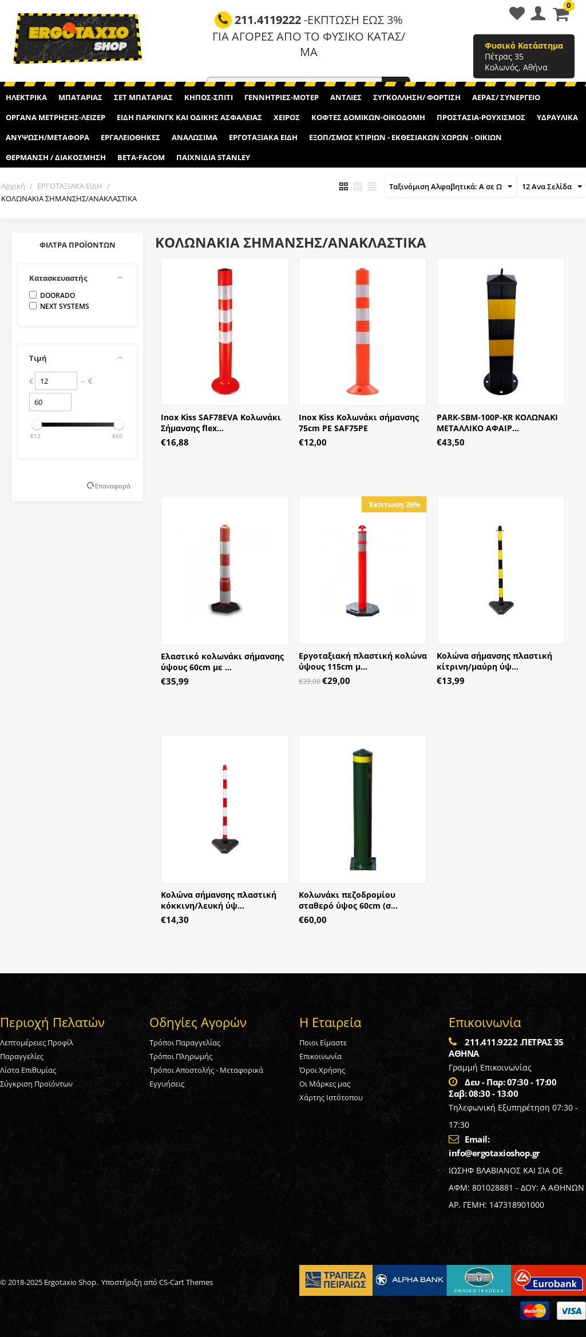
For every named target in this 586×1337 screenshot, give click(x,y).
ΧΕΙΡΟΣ (287, 117)
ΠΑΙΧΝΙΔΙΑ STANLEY (213, 157)
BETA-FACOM (141, 157)
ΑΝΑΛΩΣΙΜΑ (194, 137)
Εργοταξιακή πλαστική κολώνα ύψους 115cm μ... (363, 661)
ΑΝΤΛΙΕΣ (346, 97)
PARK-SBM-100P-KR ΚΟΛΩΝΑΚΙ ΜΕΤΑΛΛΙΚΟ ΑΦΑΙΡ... (497, 422)
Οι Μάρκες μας (324, 1084)
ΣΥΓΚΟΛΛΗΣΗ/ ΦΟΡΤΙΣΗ (417, 97)
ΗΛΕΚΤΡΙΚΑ (26, 97)
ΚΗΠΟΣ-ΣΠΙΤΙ (208, 97)
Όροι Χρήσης (322, 1070)
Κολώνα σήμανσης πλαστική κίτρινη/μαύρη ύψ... (494, 661)
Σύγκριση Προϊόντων (36, 1084)
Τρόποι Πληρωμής (180, 1056)
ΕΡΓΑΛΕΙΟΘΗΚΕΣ (130, 137)
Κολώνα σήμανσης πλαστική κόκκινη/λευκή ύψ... (218, 900)
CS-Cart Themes (186, 1282)
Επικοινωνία (320, 1056)
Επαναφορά (112, 486)
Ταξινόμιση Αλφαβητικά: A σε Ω (450, 187)
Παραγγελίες (21, 1056)
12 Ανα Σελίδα (552, 187)
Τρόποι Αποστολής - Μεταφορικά (206, 1070)
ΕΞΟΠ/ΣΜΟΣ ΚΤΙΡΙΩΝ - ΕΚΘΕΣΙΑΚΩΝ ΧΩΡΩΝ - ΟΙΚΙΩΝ (405, 137)
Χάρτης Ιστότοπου (331, 1097)
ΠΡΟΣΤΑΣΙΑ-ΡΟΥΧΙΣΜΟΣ (481, 117)
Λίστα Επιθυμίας (28, 1070)
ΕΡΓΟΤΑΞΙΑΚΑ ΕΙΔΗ (263, 137)
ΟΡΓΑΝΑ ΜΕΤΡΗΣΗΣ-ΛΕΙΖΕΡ (55, 117)
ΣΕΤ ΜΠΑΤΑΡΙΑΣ (143, 97)
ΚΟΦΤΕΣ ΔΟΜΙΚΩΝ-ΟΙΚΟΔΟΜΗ (368, 117)
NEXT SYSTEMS (59, 306)
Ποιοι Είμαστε (323, 1042)
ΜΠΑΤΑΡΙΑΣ (80, 97)
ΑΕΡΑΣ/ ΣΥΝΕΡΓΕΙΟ (506, 97)
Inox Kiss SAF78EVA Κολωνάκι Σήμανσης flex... (221, 422)
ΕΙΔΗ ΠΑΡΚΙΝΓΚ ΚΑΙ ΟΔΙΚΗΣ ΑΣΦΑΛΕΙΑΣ (189, 117)
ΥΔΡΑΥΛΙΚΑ (557, 117)
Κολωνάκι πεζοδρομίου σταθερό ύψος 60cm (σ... (348, 900)
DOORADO (52, 295)
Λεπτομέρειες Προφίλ (36, 1042)
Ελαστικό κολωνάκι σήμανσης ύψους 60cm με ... (222, 662)
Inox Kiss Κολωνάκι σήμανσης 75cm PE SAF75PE (359, 422)
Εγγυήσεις (166, 1084)
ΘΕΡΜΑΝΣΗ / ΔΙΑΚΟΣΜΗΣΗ (56, 157)
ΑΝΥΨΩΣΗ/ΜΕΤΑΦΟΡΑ (47, 137)
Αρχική (13, 186)
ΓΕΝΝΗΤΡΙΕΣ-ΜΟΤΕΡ (281, 97)
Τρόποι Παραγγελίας (184, 1042)
